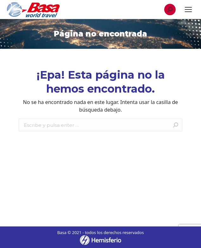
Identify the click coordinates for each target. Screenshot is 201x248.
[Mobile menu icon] (188, 9)
